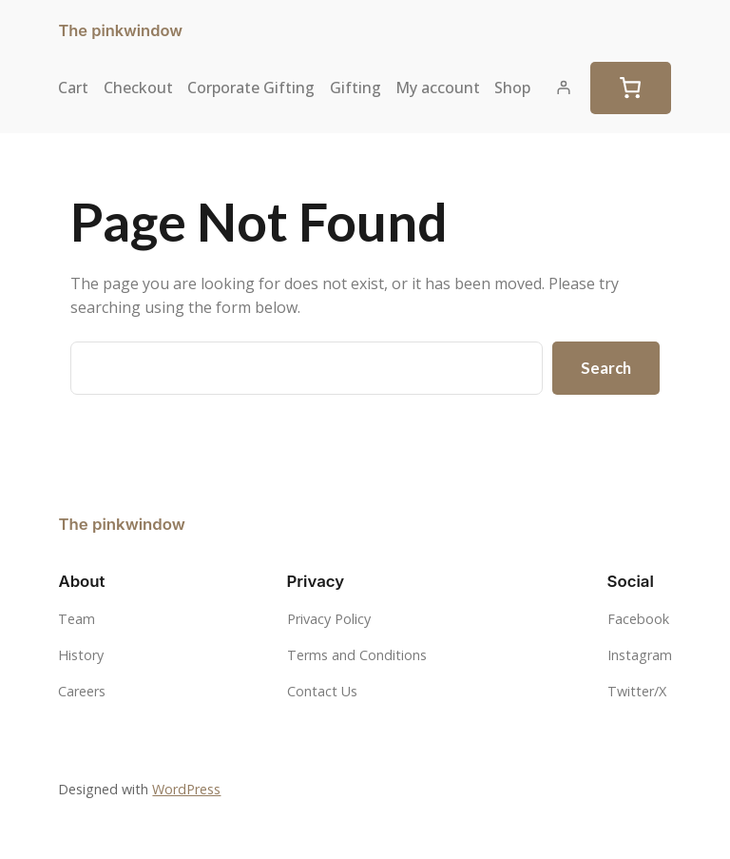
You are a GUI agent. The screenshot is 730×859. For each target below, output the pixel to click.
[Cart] (631, 88)
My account (437, 87)
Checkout (138, 87)
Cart (73, 87)
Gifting (355, 87)
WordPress (186, 789)
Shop (512, 87)
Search (606, 368)
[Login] (563, 87)
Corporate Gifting (251, 87)
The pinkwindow (120, 30)
